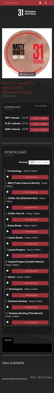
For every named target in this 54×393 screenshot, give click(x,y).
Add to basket (39, 118)
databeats (21, 378)
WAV (46, 162)
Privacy (48, 377)
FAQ (32, 377)
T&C (39, 377)
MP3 (32, 162)
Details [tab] (8, 340)
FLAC (39, 162)
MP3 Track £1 (30, 177)
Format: (23, 162)
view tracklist (42, 106)
